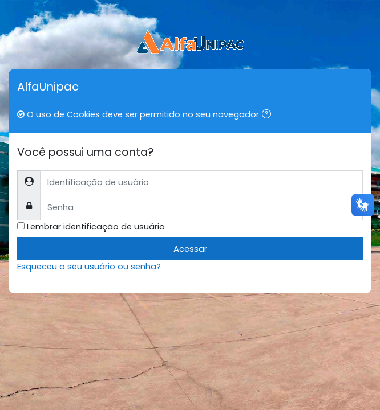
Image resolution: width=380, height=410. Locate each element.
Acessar (190, 249)
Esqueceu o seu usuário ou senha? (89, 266)
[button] (268, 115)
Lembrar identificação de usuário (96, 226)
